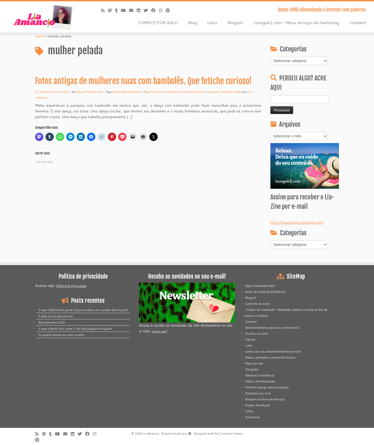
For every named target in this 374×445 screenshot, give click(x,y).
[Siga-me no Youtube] (125, 10)
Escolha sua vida (256, 334)
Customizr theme (231, 433)
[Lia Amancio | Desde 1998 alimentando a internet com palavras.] (43, 17)
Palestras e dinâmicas (259, 375)
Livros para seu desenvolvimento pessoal (273, 351)
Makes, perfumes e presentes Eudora (270, 357)
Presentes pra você (258, 393)
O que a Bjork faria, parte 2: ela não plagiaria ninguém (75, 329)
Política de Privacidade (71, 286)
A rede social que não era (55, 316)
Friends (250, 340)
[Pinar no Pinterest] (169, 10)
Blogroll (235, 22)
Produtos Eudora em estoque (265, 399)
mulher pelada (194, 92)
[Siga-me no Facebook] (155, 10)
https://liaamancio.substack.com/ (296, 222)
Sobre (249, 411)
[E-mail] (133, 10)
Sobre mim (252, 417)
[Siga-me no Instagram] (162, 10)
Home (40, 36)
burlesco (158, 92)
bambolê (118, 92)
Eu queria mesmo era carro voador (61, 335)
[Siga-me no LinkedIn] (140, 10)
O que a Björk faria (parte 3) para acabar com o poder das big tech (83, 310)
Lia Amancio (151, 433)
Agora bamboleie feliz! (260, 286)
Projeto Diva (95, 92)
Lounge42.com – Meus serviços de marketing (296, 22)
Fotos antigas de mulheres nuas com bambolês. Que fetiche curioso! (143, 81)
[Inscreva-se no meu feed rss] (104, 10)
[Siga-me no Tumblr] (118, 10)
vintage (212, 92)
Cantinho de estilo (257, 304)
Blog (192, 22)
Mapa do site (254, 363)
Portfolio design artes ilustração (267, 387)
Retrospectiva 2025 (51, 322)
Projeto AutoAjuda (257, 405)
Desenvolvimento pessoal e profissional (272, 328)
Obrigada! (252, 369)
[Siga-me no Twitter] (147, 10)
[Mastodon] (111, 10)
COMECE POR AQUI (158, 22)
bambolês (134, 92)
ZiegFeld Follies (230, 92)
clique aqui (158, 331)
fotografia (174, 92)
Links (212, 22)
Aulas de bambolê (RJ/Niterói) (265, 292)
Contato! (357, 22)
